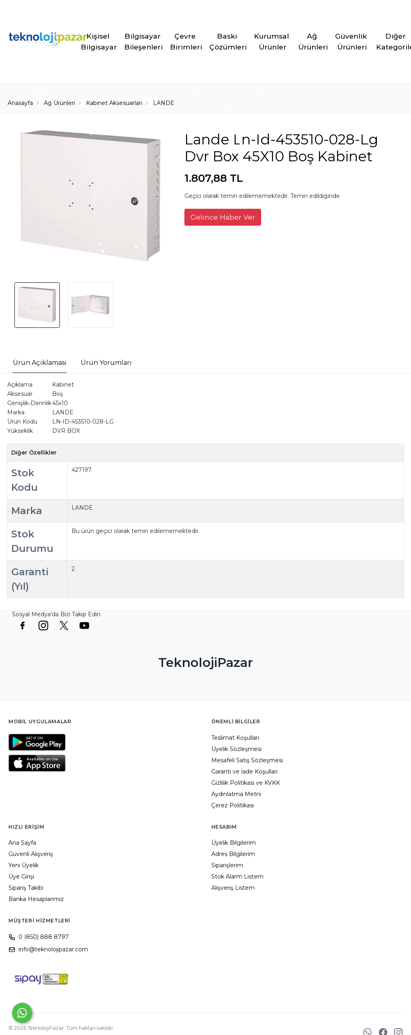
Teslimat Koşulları (235, 737)
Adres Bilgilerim (233, 854)
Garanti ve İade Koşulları (244, 771)
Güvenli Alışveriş (30, 854)
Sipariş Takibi (25, 887)
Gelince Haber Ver (222, 217)
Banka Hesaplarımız (36, 899)
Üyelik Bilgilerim (233, 842)
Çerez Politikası (232, 805)
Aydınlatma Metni (236, 794)
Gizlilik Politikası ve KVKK (245, 782)
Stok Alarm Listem (237, 876)
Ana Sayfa (22, 842)
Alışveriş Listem (233, 887)
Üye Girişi (21, 876)
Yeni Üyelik (23, 865)
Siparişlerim (227, 865)
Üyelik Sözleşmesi (236, 749)
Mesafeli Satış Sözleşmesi (247, 760)
